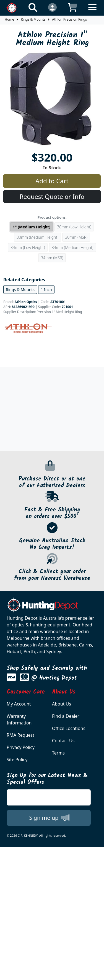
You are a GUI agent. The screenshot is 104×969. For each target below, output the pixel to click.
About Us (61, 704)
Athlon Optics (25, 301)
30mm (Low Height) (74, 227)
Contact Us (63, 741)
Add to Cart (51, 181)
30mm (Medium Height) (37, 237)
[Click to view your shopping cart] (72, 7)
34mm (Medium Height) (72, 247)
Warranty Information (19, 719)
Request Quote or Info (52, 196)
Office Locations (68, 728)
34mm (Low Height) (28, 247)
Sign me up (49, 817)
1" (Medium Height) (31, 227)
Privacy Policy (21, 747)
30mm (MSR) (76, 237)
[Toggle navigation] (92, 11)
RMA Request (20, 735)
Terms (58, 753)
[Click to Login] (52, 7)
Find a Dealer (65, 716)
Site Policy (17, 759)
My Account (19, 704)
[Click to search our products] (33, 7)
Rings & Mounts (33, 19)
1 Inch (46, 289)
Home (9, 19)
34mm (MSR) (52, 257)
